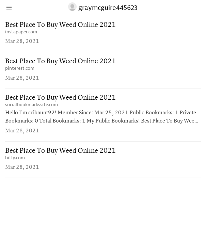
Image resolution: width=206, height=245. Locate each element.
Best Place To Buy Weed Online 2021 (60, 25)
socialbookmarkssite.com (31, 105)
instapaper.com (21, 32)
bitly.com (15, 158)
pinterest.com (19, 68)
